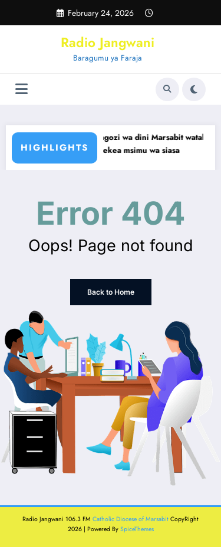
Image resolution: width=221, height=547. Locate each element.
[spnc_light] (194, 89)
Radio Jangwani (107, 42)
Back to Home (110, 292)
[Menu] (21, 89)
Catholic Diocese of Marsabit (131, 519)
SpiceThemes (137, 529)
